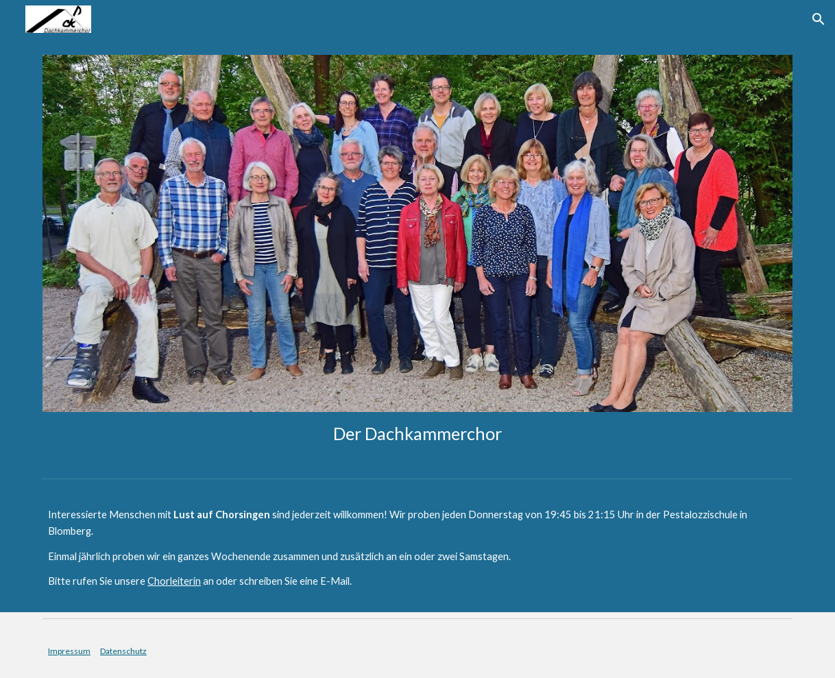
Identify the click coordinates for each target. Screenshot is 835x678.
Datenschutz (123, 651)
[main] (417, 433)
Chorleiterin (174, 581)
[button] (818, 19)
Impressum (69, 651)
